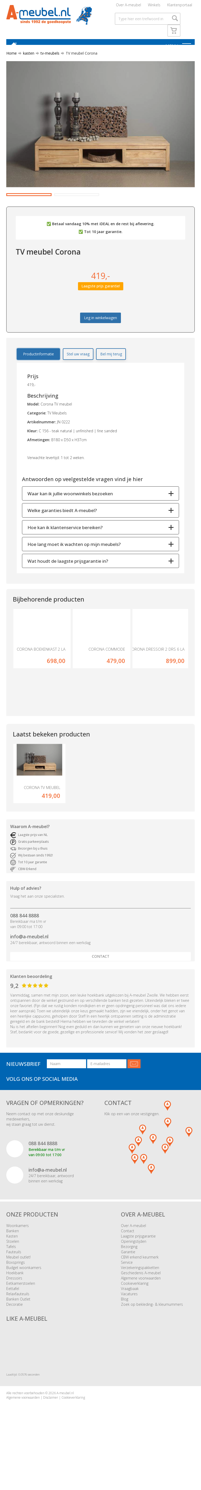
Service (127, 1298)
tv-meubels (47, 58)
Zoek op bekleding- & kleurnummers (152, 1340)
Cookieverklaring (134, 1319)
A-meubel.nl (65, 1429)
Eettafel (12, 1324)
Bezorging (129, 1282)
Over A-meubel (128, 6)
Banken (12, 1266)
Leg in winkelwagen (100, 343)
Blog (124, 1335)
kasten (26, 58)
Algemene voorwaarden (141, 1314)
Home (11, 58)
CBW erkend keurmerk (140, 1293)
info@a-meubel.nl (29, 973)
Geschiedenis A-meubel (141, 1308)
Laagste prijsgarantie (138, 1272)
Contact (100, 992)
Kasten (12, 1272)
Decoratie (14, 1340)
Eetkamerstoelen (20, 1319)
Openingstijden (133, 1277)
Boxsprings (15, 1298)
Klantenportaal (179, 6)
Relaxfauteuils (17, 1329)
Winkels (154, 6)
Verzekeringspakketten (140, 1303)
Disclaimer (50, 1433)
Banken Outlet (18, 1335)
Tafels (11, 1282)
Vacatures (129, 1329)
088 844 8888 (24, 951)
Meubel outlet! (18, 1293)
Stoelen (12, 1277)
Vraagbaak (130, 1324)
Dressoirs (14, 1314)
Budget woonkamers (23, 1303)
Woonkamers (17, 1261)
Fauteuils (13, 1287)
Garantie (128, 1287)
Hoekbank (15, 1308)
